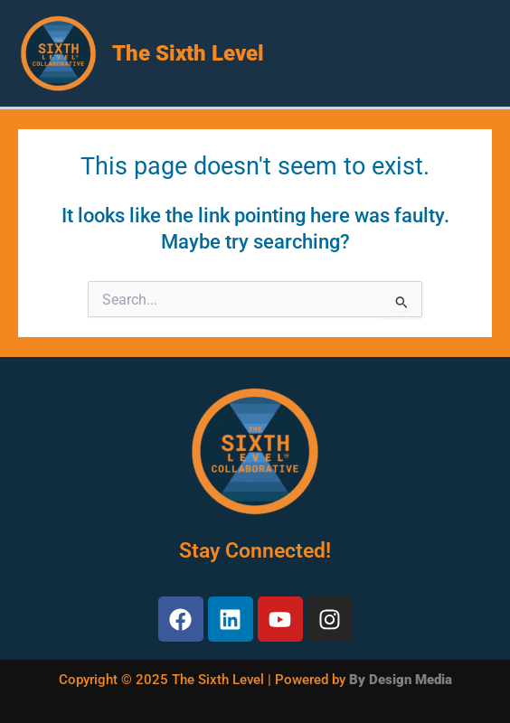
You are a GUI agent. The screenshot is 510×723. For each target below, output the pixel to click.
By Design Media (400, 679)
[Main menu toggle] (474, 53)
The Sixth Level (188, 53)
